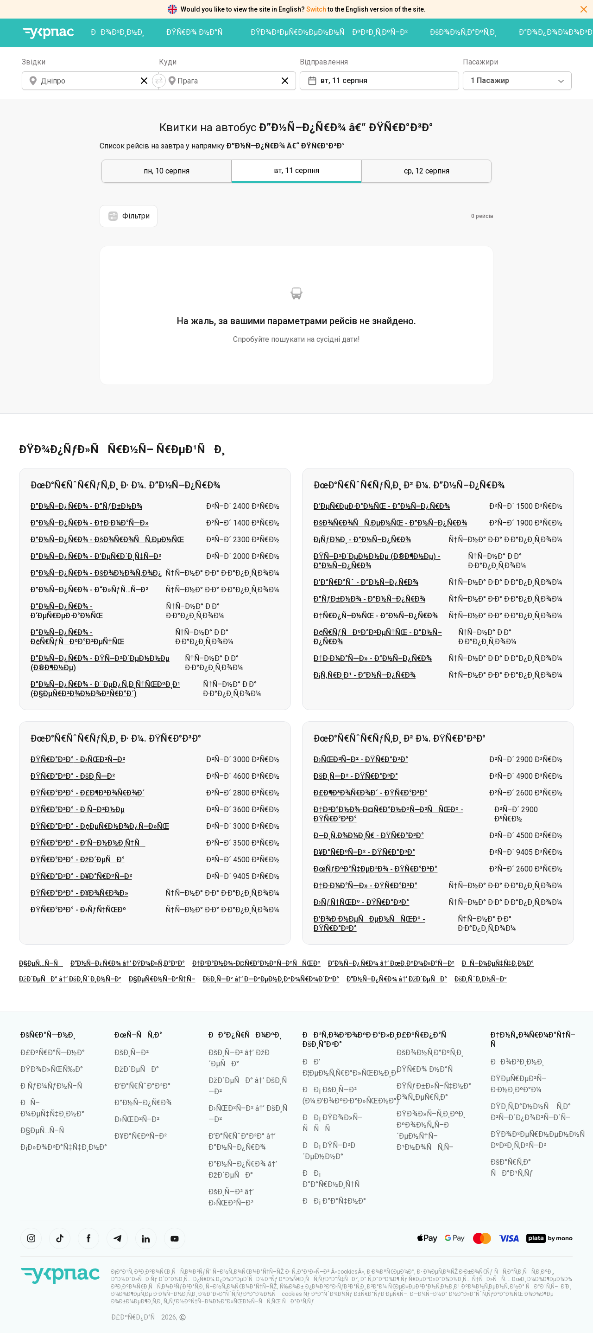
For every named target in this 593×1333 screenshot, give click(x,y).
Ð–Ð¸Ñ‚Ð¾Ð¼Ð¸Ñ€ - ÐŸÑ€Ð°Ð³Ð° (369, 835)
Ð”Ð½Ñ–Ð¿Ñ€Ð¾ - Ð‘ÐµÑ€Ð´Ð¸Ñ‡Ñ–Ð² (96, 556)
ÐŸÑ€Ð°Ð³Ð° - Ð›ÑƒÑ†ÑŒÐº (78, 909)
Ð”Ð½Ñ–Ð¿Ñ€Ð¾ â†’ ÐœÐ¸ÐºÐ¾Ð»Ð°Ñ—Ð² (391, 963)
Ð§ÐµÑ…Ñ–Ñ (41, 963)
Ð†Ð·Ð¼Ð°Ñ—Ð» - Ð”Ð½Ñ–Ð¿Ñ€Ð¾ (373, 658)
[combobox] (517, 80)
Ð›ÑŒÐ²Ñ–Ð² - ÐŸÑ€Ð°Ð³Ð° (361, 759)
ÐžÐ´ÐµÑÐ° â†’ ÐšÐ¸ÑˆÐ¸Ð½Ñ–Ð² (70, 979)
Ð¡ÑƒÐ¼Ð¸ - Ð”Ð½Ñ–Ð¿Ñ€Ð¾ (362, 539)
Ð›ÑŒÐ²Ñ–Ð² (136, 1119)
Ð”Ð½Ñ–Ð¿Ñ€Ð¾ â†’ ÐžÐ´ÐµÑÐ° (397, 979)
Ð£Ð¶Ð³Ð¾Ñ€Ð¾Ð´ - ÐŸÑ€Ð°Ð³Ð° (371, 792)
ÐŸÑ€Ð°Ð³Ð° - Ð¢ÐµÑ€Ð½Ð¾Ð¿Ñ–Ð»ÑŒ (100, 826)
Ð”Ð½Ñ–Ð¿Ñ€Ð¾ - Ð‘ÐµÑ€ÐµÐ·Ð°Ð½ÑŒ (67, 611)
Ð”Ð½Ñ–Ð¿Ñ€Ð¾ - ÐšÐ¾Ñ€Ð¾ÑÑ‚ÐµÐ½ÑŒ (107, 539)
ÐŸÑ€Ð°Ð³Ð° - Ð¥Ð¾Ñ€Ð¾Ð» (79, 893)
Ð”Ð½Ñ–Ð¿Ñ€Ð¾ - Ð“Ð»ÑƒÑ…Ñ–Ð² (89, 589)
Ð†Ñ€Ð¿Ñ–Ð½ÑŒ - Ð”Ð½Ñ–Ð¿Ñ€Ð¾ (376, 615)
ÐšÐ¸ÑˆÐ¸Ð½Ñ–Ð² (480, 979)
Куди (168, 62)
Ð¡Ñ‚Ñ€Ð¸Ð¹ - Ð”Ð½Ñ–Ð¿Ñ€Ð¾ (365, 675)
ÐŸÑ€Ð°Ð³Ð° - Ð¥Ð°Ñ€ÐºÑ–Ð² (81, 876)
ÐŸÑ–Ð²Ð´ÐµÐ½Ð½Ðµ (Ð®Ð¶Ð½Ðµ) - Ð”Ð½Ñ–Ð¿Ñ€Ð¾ (377, 561)
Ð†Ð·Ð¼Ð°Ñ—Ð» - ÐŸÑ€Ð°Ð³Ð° (365, 885)
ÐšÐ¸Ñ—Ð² (131, 1052)
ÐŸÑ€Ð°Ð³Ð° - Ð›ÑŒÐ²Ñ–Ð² (78, 759)
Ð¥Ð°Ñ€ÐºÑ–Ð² (140, 1136)
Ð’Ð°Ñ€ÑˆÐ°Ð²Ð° (142, 1086)
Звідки (33, 62)
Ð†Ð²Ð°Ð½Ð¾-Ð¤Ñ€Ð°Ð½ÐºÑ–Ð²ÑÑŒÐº (256, 963)
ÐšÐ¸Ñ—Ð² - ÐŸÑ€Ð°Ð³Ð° (356, 776)
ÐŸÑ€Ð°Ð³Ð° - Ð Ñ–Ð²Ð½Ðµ (78, 809)
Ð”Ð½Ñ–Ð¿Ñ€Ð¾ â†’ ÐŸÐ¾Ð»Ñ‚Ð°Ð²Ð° (127, 963)
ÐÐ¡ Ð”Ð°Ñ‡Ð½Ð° (334, 1201)
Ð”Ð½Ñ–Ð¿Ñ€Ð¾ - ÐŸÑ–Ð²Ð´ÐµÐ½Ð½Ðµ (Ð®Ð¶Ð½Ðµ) (100, 663)
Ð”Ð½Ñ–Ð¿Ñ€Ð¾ (143, 1102)
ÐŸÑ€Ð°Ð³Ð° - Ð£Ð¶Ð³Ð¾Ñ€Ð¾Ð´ (88, 792)
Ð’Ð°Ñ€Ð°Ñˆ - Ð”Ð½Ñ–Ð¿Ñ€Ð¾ (366, 582)
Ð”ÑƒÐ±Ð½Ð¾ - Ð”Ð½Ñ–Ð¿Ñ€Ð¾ (369, 599)
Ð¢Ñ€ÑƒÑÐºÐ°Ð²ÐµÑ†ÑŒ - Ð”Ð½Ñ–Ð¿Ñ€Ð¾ (378, 637)
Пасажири (480, 62)
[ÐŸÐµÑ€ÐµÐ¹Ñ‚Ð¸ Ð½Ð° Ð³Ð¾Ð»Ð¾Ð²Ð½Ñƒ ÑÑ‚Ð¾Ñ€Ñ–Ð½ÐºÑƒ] (48, 33)
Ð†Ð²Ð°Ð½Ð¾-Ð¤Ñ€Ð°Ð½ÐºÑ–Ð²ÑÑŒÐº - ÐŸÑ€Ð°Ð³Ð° (388, 814)
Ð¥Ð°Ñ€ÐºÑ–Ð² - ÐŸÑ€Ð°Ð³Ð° (364, 852)
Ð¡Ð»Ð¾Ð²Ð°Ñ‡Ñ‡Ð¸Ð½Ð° (63, 1147)
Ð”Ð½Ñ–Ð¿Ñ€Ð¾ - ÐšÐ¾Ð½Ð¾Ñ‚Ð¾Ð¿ (96, 573)
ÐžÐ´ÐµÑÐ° (136, 1069)
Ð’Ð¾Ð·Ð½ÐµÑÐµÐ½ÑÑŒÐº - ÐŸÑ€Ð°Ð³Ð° (369, 924)
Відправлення (324, 62)
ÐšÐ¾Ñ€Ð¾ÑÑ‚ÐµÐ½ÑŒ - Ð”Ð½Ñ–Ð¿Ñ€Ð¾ (390, 523)
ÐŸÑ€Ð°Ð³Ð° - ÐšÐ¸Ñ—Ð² (73, 776)
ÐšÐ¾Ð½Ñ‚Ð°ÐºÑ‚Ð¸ (463, 32)
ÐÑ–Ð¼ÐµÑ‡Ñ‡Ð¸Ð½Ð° (498, 963)
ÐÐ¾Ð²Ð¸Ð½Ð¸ (117, 32)
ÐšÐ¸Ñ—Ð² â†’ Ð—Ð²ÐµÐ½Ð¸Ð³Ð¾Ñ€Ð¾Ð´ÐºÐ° (271, 979)
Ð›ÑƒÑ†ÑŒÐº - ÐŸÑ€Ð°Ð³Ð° (361, 902)
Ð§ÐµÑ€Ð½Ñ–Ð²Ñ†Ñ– (162, 979)
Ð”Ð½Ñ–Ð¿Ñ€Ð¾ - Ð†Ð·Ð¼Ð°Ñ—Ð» (90, 523)
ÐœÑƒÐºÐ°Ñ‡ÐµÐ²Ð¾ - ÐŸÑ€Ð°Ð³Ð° (375, 869)
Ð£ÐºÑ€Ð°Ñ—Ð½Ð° (52, 1052)
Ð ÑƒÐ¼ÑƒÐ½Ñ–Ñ (54, 1086)
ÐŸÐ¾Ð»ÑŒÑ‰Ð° (51, 1069)
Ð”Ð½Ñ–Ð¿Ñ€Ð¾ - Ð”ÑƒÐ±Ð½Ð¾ (86, 506)
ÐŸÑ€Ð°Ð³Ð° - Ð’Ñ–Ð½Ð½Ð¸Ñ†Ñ (88, 843)
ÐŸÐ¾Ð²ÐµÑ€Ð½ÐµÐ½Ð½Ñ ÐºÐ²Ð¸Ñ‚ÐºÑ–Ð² (329, 32)
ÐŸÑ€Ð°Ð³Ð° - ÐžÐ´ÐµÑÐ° (78, 859)
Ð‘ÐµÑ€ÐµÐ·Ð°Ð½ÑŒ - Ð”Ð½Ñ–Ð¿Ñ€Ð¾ (382, 506)
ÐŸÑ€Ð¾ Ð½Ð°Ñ (197, 32)
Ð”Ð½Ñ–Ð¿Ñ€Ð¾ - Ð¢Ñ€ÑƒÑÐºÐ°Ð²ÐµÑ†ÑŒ (77, 637)
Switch (316, 9)
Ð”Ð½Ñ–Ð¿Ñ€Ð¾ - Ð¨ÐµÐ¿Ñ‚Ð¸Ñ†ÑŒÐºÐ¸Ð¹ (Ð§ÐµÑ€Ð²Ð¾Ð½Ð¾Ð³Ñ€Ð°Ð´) (105, 689)
